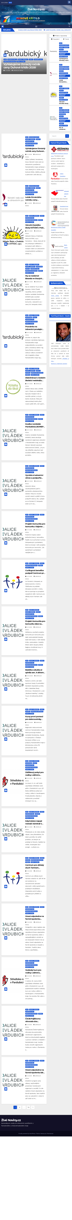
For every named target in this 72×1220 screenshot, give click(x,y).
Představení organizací (9, 61)
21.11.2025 (30, 384)
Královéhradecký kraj (66, 194)
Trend (66, 39)
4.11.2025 (29, 530)
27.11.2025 (30, 231)
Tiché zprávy (55, 295)
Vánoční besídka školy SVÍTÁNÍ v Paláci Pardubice (35, 228)
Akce (5, 59)
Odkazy (31, 59)
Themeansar (50, 1133)
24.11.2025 (30, 282)
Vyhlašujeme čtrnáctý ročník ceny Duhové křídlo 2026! (22, 66)
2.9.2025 (29, 1076)
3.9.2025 (29, 1024)
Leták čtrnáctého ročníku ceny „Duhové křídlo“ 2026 (35, 200)
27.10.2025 (30, 676)
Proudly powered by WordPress (27, 1133)
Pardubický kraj (38, 59)
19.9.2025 (30, 778)
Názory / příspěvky (23, 59)
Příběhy (61, 97)
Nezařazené (62, 114)
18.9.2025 (30, 827)
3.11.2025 (29, 627)
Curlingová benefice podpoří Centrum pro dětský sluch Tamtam (35, 573)
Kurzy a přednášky (64, 110)
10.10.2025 (30, 722)
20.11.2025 (30, 430)
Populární (55, 39)
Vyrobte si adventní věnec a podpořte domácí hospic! (34, 478)
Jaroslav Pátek (17, 70)
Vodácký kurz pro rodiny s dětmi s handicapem (33, 973)
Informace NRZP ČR (12, 59)
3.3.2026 (8, 70)
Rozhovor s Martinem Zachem (59, 363)
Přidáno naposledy (60, 36)
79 (28, 1107)
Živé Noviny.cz (36, 9)
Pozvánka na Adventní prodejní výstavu (33, 329)
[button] (69, 26)
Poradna (28, 711)
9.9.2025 (29, 976)
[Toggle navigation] (36, 26)
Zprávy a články (21, 61)
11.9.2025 (30, 871)
